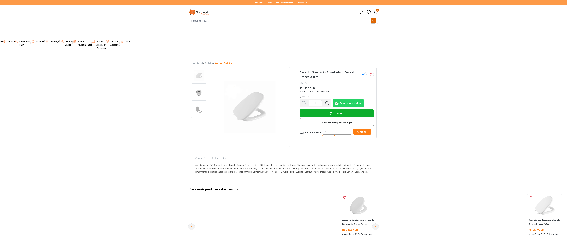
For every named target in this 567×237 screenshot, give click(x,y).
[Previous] (191, 226)
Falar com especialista (348, 103)
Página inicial (196, 63)
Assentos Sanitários (224, 63)
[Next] (375, 226)
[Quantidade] (315, 103)
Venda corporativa (284, 2)
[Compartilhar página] (364, 74)
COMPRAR (336, 113)
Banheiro (209, 63)
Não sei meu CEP (328, 136)
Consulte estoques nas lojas (336, 122)
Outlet (123, 41)
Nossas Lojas (303, 2)
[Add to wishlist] (371, 74)
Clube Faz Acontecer (262, 2)
